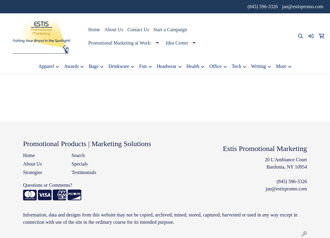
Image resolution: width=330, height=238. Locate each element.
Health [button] (193, 66)
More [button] (281, 66)
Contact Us (138, 29)
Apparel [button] (46, 66)
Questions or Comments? (47, 185)
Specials (80, 163)
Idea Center (177, 42)
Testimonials (84, 172)
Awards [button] (71, 66)
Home (94, 29)
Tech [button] (236, 66)
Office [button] (215, 66)
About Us (113, 29)
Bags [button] (93, 66)
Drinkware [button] (118, 66)
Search (78, 155)
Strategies (32, 172)
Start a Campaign (170, 29)
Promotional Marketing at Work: (120, 42)
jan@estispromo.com (302, 6)
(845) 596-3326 (262, 6)
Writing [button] (258, 66)
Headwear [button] (167, 66)
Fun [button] (143, 66)
